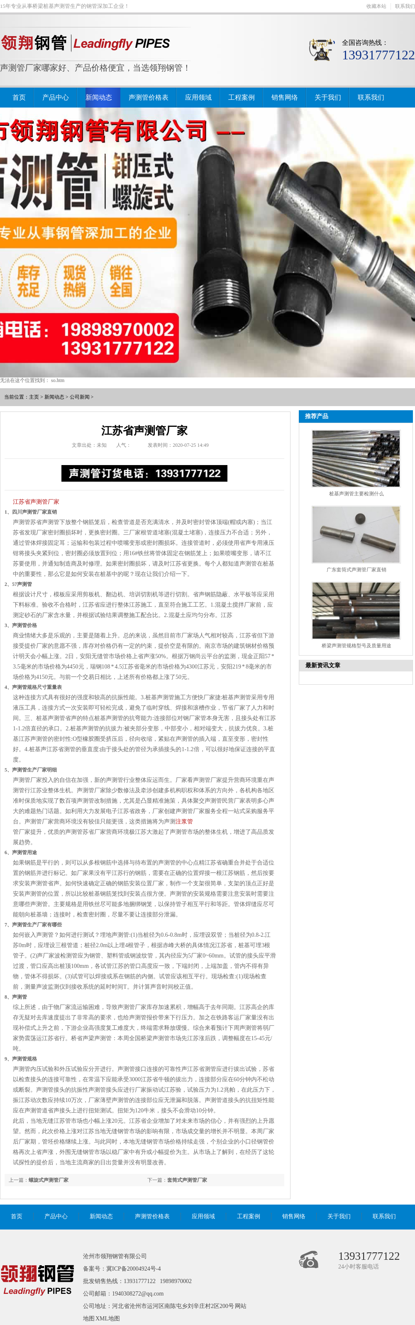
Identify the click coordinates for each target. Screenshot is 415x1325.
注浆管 (184, 821)
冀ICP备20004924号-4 (133, 1269)
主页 (34, 397)
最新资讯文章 (322, 665)
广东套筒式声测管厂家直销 (356, 570)
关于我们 (328, 97)
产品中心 (55, 97)
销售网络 (284, 97)
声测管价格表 (148, 97)
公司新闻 (80, 397)
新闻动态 (98, 97)
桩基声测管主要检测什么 (356, 494)
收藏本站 (376, 6)
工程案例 (241, 97)
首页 (19, 97)
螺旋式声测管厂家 (48, 1180)
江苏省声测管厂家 (36, 502)
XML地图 (107, 1318)
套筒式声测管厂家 (187, 1180)
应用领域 (198, 97)
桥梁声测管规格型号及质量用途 (356, 646)
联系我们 (405, 6)
